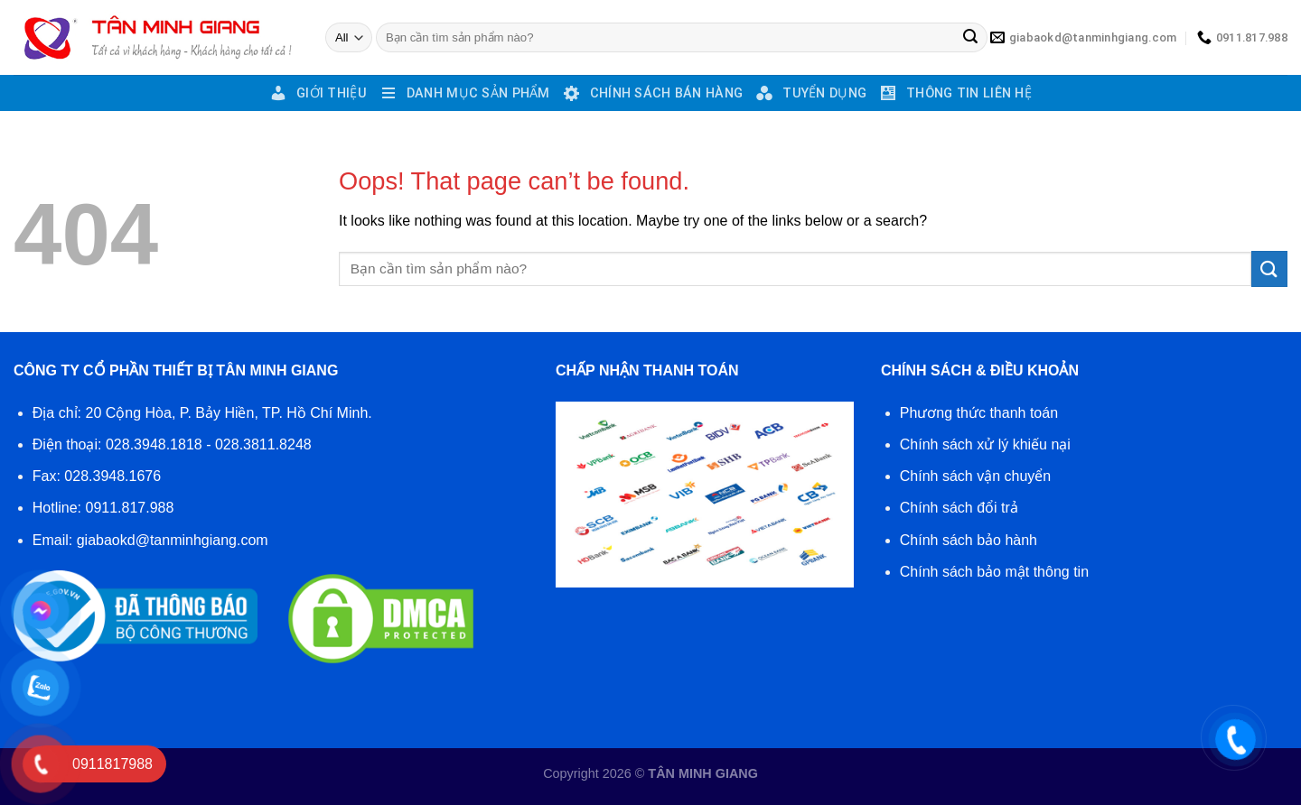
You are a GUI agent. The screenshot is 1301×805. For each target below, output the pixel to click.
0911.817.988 (130, 507)
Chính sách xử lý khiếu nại (985, 444)
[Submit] (970, 38)
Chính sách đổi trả (959, 507)
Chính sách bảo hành (968, 540)
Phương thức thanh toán (979, 413)
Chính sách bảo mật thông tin (994, 571)
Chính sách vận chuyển (975, 476)
